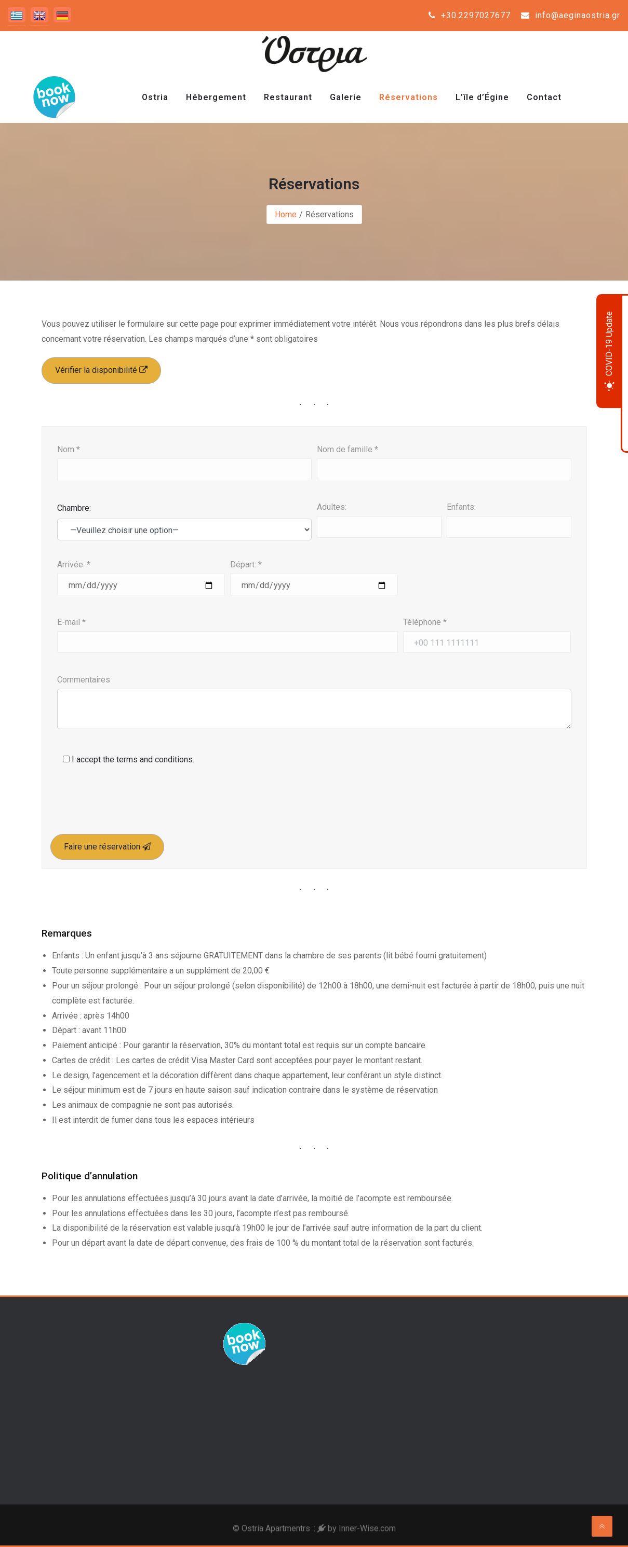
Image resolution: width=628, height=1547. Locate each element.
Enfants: (461, 507)
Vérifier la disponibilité (101, 370)
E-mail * (71, 622)
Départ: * (246, 564)
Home (286, 214)
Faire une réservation (107, 847)
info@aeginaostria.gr (570, 15)
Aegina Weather (512, 1362)
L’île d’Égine (482, 97)
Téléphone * (425, 622)
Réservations (408, 97)
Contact (544, 97)
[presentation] (133, 805)
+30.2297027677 (470, 15)
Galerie (346, 97)
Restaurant (288, 97)
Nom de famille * (347, 449)
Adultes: (331, 507)
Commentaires (83, 680)
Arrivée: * (73, 564)
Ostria (155, 97)
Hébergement (216, 97)
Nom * (68, 449)
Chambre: (74, 508)
